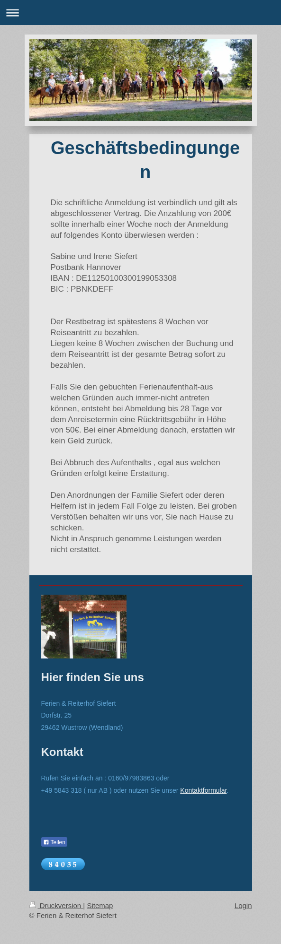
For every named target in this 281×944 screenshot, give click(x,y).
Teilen (54, 842)
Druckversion (56, 905)
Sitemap (100, 905)
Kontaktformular (203, 790)
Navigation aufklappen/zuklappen (140, 12)
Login (243, 905)
